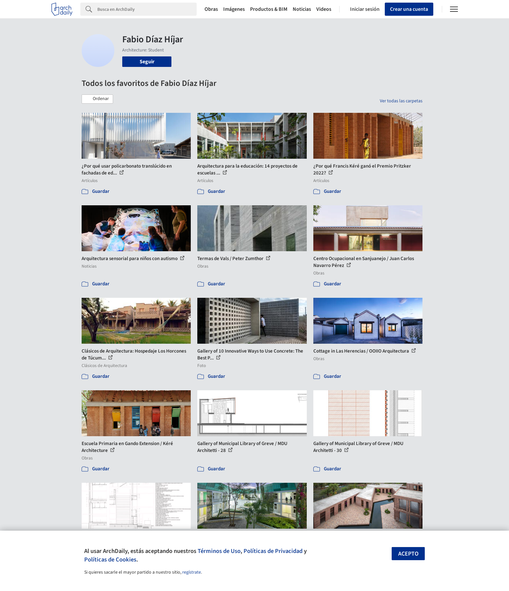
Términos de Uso (219, 551)
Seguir (147, 61)
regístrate (191, 572)
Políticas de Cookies (110, 559)
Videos (323, 9)
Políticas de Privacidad (273, 551)
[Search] (147, 9)
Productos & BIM (268, 9)
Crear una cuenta (409, 9)
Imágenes (234, 9)
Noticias (302, 9)
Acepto (408, 554)
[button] (97, 99)
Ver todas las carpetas (401, 101)
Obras (211, 9)
